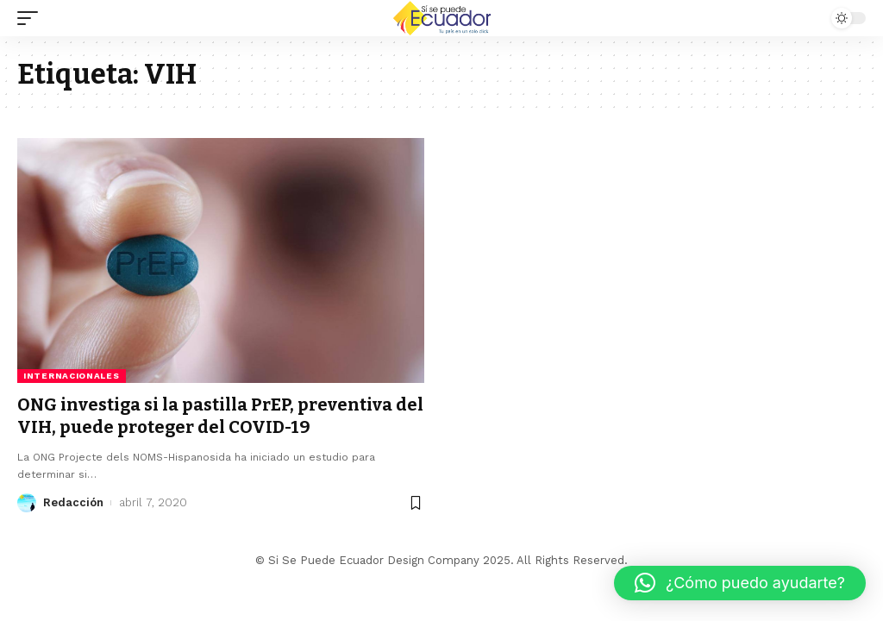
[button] (740, 583)
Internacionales (71, 375)
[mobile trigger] (32, 18)
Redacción (73, 502)
